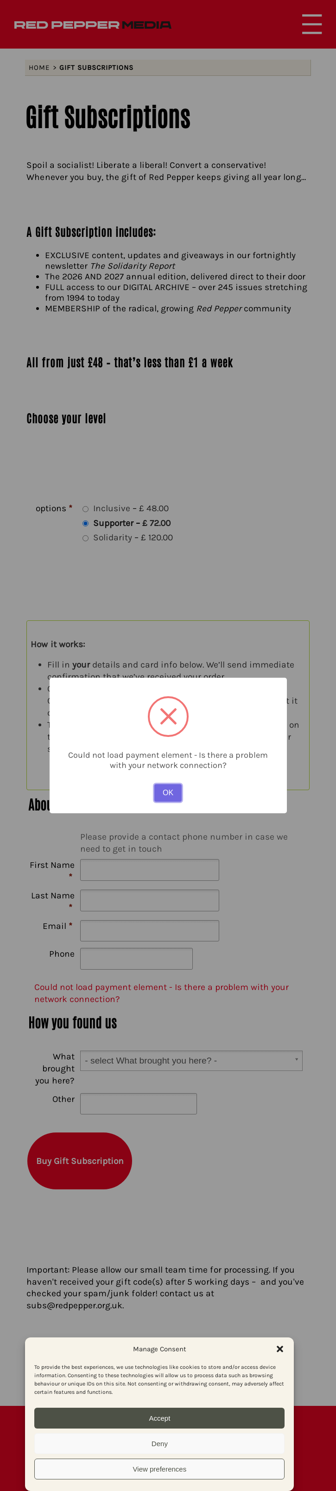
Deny (160, 1444)
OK (168, 793)
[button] (280, 1349)
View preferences (160, 1469)
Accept (159, 1418)
